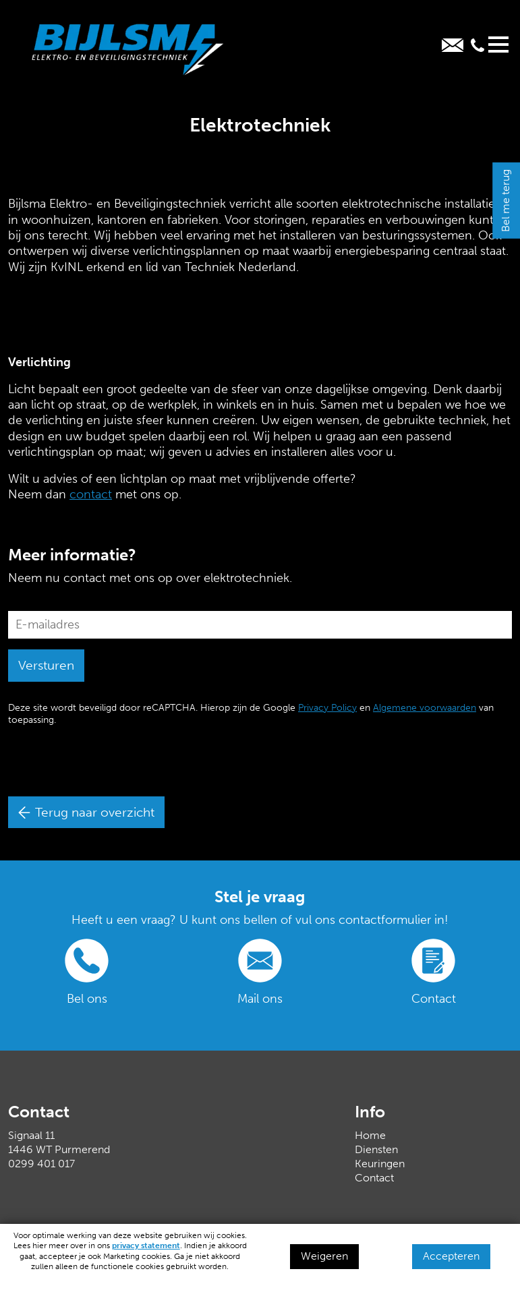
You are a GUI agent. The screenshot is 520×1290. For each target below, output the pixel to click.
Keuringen (380, 1163)
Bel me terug (505, 200)
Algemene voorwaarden (424, 707)
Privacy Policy (327, 707)
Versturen (46, 665)
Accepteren (451, 1256)
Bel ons (87, 998)
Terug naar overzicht (86, 812)
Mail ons (260, 998)
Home (370, 1135)
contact (90, 494)
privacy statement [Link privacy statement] (146, 1245)
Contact (433, 998)
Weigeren (324, 1256)
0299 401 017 (41, 1163)
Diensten (376, 1149)
